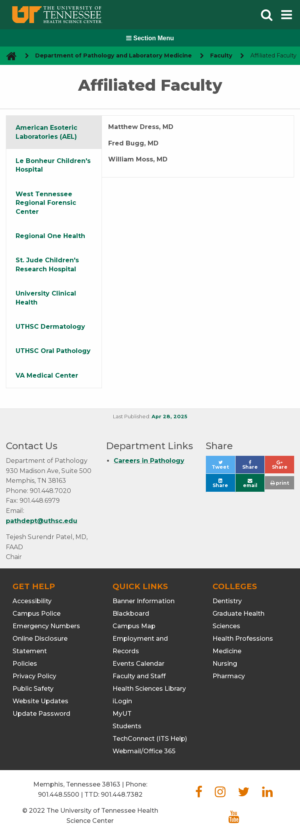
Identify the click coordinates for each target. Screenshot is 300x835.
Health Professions (242, 638)
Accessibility (32, 601)
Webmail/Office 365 (143, 751)
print (279, 483)
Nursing (224, 663)
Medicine (226, 651)
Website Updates (40, 701)
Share (253, 467)
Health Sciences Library (149, 688)
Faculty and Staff (139, 676)
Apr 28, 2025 (170, 416)
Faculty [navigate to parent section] (221, 55)
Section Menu (150, 38)
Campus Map (133, 626)
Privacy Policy (34, 676)
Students (126, 726)
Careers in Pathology (149, 460)
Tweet (223, 467)
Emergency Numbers (46, 626)
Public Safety (33, 688)
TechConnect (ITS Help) (149, 738)
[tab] (54, 132)
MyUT (122, 713)
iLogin (122, 701)
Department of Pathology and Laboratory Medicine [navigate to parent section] (113, 55)
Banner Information (143, 601)
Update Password (41, 713)
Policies (24, 663)
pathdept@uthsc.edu (41, 521)
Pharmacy (228, 676)
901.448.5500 (58, 794)
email (250, 483)
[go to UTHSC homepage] (8, 56)
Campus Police (36, 613)
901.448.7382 (122, 794)
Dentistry (227, 601)
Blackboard (130, 613)
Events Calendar (138, 663)
